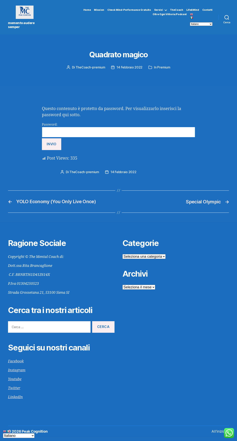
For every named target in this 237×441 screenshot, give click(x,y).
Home (87, 12)
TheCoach (176, 12)
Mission (99, 12)
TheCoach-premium (90, 72)
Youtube (15, 383)
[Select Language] (201, 26)
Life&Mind (192, 12)
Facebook (16, 365)
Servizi (158, 12)
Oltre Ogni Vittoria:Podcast (170, 16)
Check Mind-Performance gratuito (129, 12)
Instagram (16, 374)
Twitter (14, 392)
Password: (118, 134)
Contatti (207, 12)
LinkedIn (15, 401)
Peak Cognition (35, 435)
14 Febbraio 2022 (129, 72)
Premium (163, 72)
